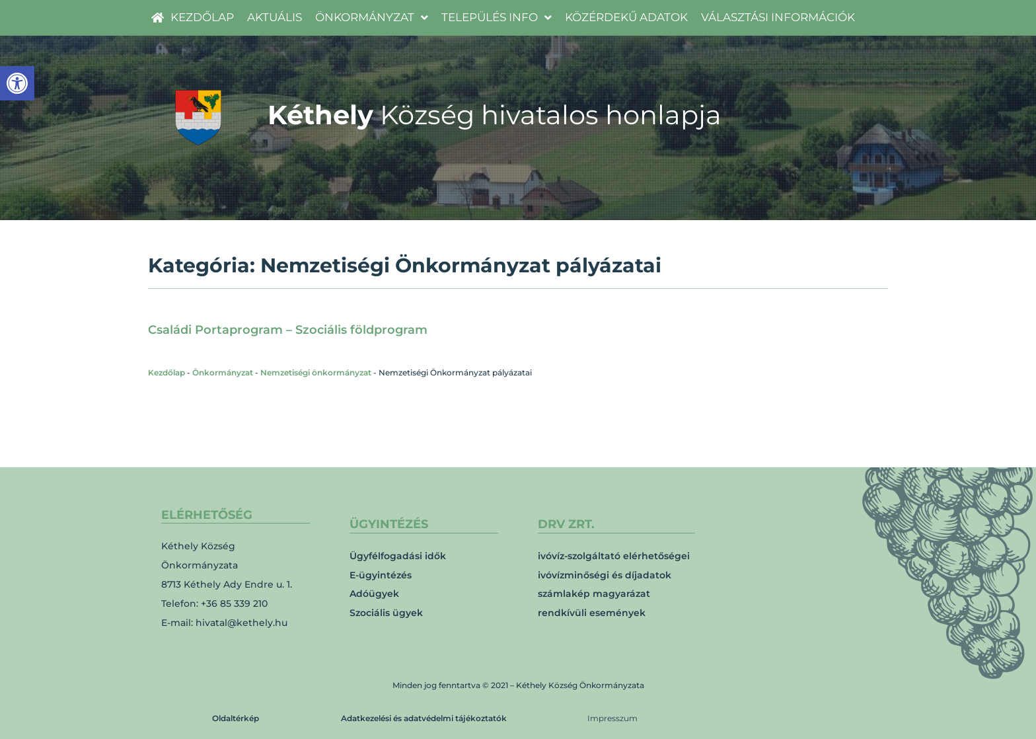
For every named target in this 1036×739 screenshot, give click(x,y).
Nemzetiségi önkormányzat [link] (315, 372)
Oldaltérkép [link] (235, 718)
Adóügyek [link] (374, 594)
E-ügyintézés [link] (381, 575)
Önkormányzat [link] (222, 372)
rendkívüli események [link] (592, 613)
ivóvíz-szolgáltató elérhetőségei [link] (614, 556)
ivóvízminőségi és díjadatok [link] (604, 575)
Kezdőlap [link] (166, 372)
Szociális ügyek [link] (386, 613)
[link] (17, 83)
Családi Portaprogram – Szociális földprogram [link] (287, 330)
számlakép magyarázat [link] (594, 594)
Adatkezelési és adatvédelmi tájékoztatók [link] (424, 718)
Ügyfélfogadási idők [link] (398, 556)
